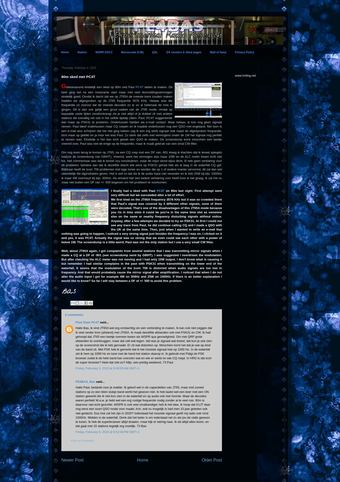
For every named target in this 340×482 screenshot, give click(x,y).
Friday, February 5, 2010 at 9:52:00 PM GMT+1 (108, 432)
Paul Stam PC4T (87, 322)
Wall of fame (218, 52)
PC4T (139, 87)
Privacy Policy (244, 52)
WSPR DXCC (104, 52)
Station (82, 52)
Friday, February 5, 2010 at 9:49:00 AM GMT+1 (108, 368)
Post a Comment (82, 440)
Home (65, 52)
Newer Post (72, 460)
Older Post (212, 460)
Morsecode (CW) (132, 52)
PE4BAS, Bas (85, 381)
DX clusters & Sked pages (183, 52)
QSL (155, 52)
